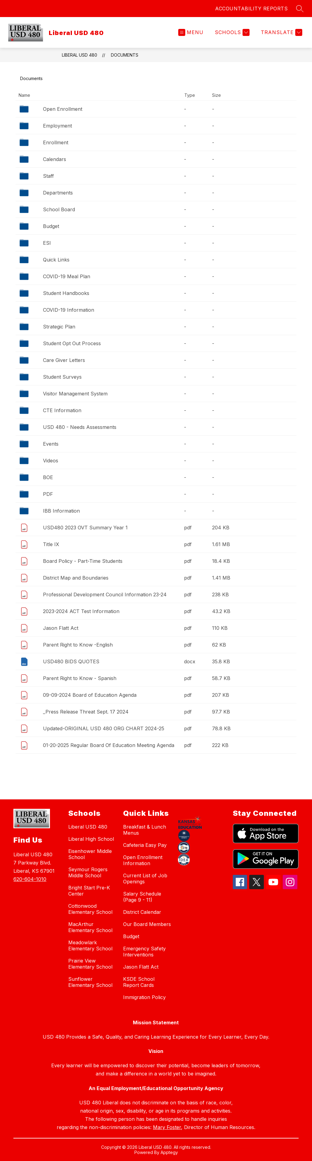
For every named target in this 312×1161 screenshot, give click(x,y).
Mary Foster (167, 1127)
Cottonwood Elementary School (90, 909)
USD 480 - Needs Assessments (79, 427)
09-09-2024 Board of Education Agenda (89, 695)
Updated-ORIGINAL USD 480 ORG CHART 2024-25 (103, 728)
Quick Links (56, 260)
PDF (48, 494)
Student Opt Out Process (72, 343)
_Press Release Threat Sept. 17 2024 (86, 712)
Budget (51, 226)
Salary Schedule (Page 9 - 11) (142, 897)
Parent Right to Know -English (78, 645)
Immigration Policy (144, 997)
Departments (58, 193)
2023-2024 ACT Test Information (81, 611)
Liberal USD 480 (79, 55)
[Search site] (299, 8)
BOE (48, 477)
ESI (47, 243)
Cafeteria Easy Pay (145, 845)
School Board (59, 209)
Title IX (51, 544)
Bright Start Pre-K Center (89, 891)
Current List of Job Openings (145, 878)
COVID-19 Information (68, 310)
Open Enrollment (62, 109)
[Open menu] (191, 32)
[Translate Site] (280, 32)
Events (50, 444)
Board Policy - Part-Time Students (82, 561)
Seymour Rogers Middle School (88, 872)
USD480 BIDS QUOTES (71, 661)
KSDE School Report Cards (138, 982)
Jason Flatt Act (60, 628)
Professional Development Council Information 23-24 (105, 594)
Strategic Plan (59, 327)
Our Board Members (147, 924)
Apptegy (169, 1152)
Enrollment (55, 142)
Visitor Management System (75, 394)
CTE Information (62, 410)
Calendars (54, 159)
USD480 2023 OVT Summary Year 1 (85, 527)
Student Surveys (62, 377)
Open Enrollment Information (142, 860)
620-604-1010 (29, 879)
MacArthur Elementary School (90, 927)
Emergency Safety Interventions (144, 951)
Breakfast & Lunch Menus (144, 830)
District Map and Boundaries (75, 578)
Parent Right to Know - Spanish (79, 678)
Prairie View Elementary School (90, 964)
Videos (50, 461)
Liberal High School (91, 839)
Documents (124, 55)
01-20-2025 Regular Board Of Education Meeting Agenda (108, 745)
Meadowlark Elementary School (90, 945)
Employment (57, 126)
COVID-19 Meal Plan (66, 276)
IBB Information (61, 511)
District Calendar (142, 912)
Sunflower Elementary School (90, 982)
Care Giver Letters (64, 360)
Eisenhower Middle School (90, 854)
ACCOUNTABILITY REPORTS (251, 8)
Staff (48, 176)
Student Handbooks (66, 293)
